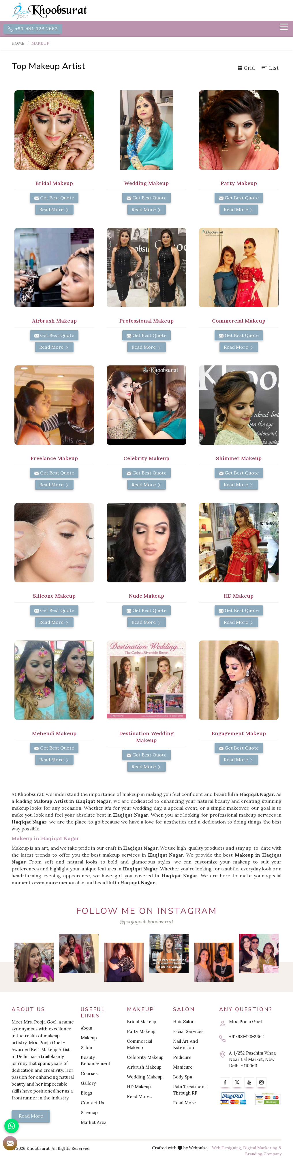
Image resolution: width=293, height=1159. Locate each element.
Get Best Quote (54, 198)
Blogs (86, 1093)
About (87, 1028)
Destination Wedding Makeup (146, 737)
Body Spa (182, 1077)
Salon (86, 1048)
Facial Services (188, 1032)
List (270, 68)
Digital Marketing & (262, 1148)
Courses (89, 1074)
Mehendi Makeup (54, 734)
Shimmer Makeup (239, 458)
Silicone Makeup (54, 596)
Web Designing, (227, 1148)
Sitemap (89, 1113)
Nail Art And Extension (185, 1045)
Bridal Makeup (54, 183)
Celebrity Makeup (146, 458)
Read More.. (139, 1097)
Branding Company (263, 1154)
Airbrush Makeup (54, 321)
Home (18, 43)
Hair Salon (184, 1022)
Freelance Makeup (54, 458)
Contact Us (92, 1103)
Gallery (88, 1083)
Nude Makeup (146, 596)
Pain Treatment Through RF (189, 1090)
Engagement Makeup (239, 734)
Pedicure (182, 1058)
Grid (246, 68)
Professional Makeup (146, 321)
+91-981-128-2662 (33, 29)
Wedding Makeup (146, 183)
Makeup (89, 1038)
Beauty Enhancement (95, 1061)
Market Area (93, 1123)
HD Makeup (238, 596)
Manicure (183, 1067)
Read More (54, 210)
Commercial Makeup (238, 321)
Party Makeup (239, 183)
